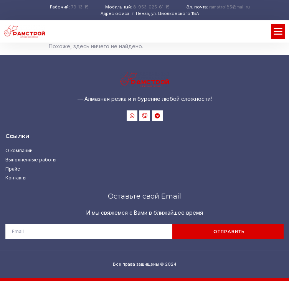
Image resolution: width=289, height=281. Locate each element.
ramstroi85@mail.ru (229, 7)
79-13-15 (80, 7)
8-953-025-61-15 (151, 7)
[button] (278, 31)
